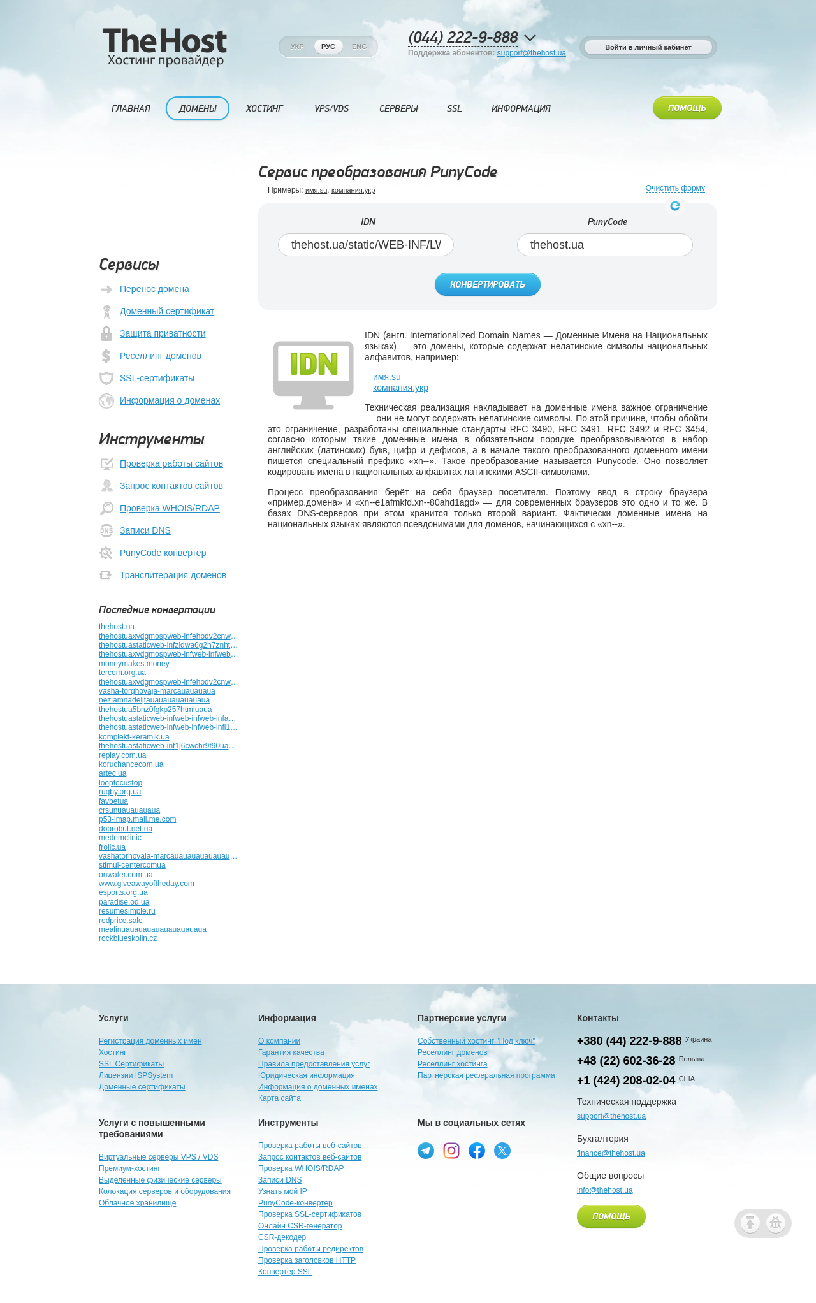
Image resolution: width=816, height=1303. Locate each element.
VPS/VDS (331, 108)
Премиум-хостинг (130, 1168)
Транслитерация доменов (162, 575)
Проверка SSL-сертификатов (309, 1214)
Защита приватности (152, 334)
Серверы (398, 108)
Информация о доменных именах (318, 1086)
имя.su (316, 190)
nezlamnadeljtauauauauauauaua (154, 699)
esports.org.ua (123, 892)
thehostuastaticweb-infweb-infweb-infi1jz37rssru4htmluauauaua (169, 727)
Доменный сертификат (156, 311)
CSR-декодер (282, 1237)
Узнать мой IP (282, 1191)
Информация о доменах (159, 401)
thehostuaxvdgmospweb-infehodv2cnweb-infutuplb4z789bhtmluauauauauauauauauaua (169, 682)
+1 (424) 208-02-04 (626, 1080)
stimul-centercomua (132, 865)
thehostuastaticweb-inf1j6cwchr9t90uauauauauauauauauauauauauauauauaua (169, 745)
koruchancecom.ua (131, 764)
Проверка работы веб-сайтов (310, 1145)
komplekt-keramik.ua (134, 736)
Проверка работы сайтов (161, 464)
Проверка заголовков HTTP (307, 1260)
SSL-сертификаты (146, 378)
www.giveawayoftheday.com (146, 883)
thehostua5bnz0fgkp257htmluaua (155, 709)
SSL (454, 108)
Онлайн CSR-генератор (300, 1225)
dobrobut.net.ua (125, 828)
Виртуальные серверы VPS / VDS (158, 1157)
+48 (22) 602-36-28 (626, 1060)
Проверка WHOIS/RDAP (159, 508)
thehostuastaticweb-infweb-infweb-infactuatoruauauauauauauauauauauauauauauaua (169, 718)
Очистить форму (675, 188)
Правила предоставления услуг (314, 1063)
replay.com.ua (122, 755)
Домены (197, 108)
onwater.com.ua (126, 874)
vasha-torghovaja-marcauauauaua (157, 691)
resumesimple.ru (127, 910)
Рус (328, 46)
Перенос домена (144, 289)
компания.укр (353, 190)
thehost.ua (117, 626)
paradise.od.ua (124, 902)
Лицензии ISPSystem (136, 1075)
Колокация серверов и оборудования (165, 1191)
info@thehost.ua (605, 1190)
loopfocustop (120, 782)
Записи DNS (135, 531)
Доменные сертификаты (142, 1086)
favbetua (113, 801)
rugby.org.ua (120, 791)
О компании (279, 1041)
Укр (297, 46)
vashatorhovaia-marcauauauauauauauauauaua (169, 856)
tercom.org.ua (122, 672)
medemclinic (120, 837)
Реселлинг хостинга (453, 1063)
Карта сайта (279, 1098)
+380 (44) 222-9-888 (629, 1041)
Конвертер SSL (285, 1271)
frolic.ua (112, 847)
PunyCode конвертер (152, 553)
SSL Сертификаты (131, 1063)
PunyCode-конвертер (295, 1202)
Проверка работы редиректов (310, 1248)
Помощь (687, 108)
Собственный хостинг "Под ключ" (477, 1041)
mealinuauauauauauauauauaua (153, 929)
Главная (131, 108)
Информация (521, 108)
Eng (359, 46)
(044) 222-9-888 (463, 38)
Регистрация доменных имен (150, 1041)
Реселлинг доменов (150, 356)
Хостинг (264, 108)
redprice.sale (121, 920)
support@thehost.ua (531, 52)
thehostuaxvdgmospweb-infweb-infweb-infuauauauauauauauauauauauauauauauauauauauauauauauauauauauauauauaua (169, 654)
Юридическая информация (306, 1075)
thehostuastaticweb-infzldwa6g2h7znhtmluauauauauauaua (169, 645)
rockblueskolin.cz (128, 938)
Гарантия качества (291, 1052)
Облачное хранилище (137, 1202)
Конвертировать (487, 285)
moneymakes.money (134, 663)
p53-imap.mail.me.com (137, 819)
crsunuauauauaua (129, 810)
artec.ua (112, 773)
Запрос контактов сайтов (161, 486)
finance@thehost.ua (611, 1153)
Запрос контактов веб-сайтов (309, 1157)
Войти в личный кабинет (648, 47)
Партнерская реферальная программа (486, 1075)
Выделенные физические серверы (160, 1180)
